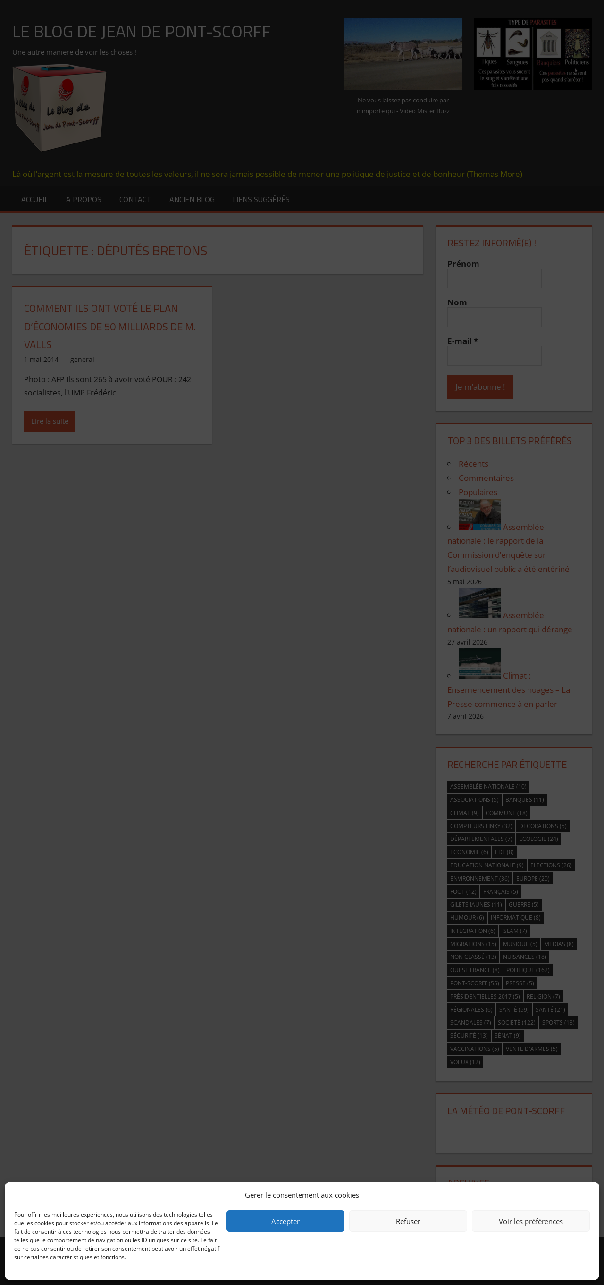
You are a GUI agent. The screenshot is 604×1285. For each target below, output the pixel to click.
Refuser (408, 1221)
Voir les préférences (531, 1221)
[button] (585, 1195)
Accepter (285, 1221)
